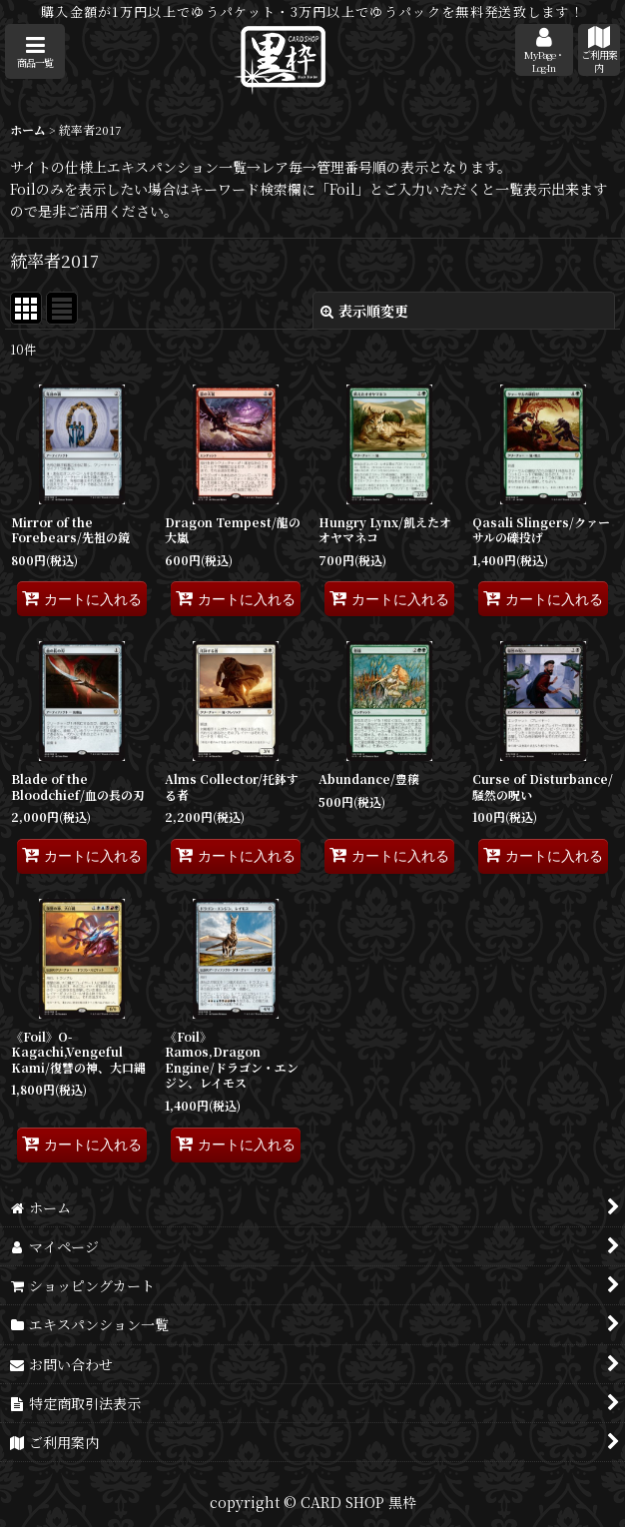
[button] (35, 51)
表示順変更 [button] (364, 311)
